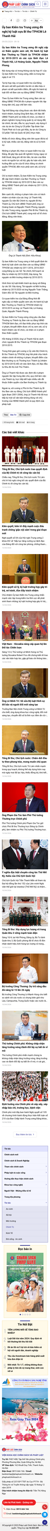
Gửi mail (20, 422)
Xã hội (9, 1215)
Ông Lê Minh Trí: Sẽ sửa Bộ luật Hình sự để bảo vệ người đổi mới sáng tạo (23, 703)
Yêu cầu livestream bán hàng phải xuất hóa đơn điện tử (26, 1357)
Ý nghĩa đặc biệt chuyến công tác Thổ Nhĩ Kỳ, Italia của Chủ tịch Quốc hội (24, 874)
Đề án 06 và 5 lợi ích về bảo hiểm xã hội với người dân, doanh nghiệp (25, 1349)
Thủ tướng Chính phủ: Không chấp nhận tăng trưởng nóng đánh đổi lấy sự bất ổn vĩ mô (25, 1047)
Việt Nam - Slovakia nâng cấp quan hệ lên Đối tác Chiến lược (24, 646)
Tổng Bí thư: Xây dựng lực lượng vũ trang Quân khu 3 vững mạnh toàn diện (24, 931)
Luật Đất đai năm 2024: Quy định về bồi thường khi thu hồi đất (25, 1340)
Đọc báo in (25, 1249)
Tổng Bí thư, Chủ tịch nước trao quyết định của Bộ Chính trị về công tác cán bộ (24, 471)
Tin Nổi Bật (25, 1324)
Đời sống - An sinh (14, 1239)
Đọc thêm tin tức (25, 1134)
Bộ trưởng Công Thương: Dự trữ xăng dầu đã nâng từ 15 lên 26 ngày (24, 988)
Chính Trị (33, 11)
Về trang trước (8, 422)
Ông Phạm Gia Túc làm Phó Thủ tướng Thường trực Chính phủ (22, 817)
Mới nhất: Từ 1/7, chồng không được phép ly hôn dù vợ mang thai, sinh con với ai (26, 1367)
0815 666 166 (18, 1471)
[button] (37, 4)
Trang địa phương (12, 1197)
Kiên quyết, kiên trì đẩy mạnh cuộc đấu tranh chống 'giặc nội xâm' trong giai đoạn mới (24, 530)
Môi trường (11, 1221)
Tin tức (17, 11)
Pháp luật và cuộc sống (14, 1173)
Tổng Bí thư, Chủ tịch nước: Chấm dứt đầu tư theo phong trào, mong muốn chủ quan (24, 760)
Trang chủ (7, 11)
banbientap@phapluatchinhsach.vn (17, 1474)
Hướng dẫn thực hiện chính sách (18, 1179)
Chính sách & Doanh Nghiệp (16, 1161)
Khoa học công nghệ (13, 1185)
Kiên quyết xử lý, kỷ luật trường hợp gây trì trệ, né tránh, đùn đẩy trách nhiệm (24, 589)
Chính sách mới (11, 1154)
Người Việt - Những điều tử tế (17, 1191)
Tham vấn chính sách (13, 1166)
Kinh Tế (9, 1233)
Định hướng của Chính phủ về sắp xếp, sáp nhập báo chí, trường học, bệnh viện (24, 1106)
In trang (31, 422)
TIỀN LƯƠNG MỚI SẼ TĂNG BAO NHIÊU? (23, 1331)
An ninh (9, 1209)
